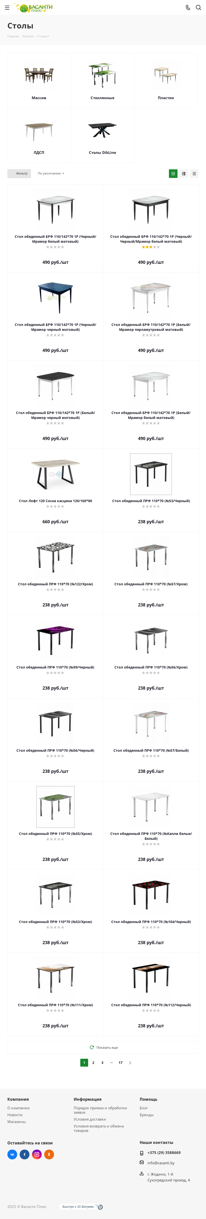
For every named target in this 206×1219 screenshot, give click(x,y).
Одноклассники (49, 1154)
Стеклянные (102, 97)
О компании (18, 1107)
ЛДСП (39, 152)
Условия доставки (90, 1119)
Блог (144, 1107)
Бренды (147, 1114)
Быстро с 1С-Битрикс (78, 1206)
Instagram (37, 1154)
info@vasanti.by (161, 1162)
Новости (15, 1114)
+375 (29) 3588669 (164, 1152)
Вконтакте (12, 1154)
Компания (18, 1099)
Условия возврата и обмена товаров (99, 1128)
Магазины (16, 1121)
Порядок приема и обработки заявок (100, 1110)
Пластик (166, 97)
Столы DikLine (102, 152)
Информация (87, 1099)
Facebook (24, 1154)
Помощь (148, 1099)
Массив (39, 97)
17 (121, 1062)
